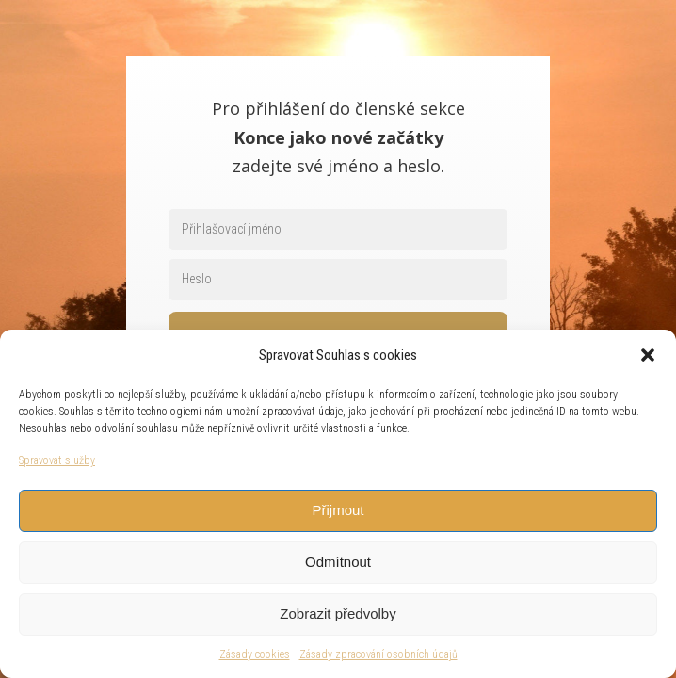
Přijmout (337, 510)
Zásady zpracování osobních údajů (378, 654)
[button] (647, 355)
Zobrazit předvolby (337, 613)
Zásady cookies (254, 654)
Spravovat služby (57, 460)
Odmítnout (338, 562)
